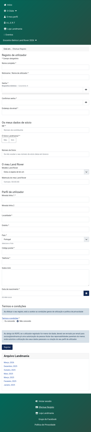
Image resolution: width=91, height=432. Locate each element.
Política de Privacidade (45, 425)
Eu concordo (10, 321)
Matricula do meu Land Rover (14, 178)
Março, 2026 (9, 362)
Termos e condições (10, 318)
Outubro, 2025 (9, 370)
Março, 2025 (9, 377)
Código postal (8, 248)
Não (5, 140)
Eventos (8, 35)
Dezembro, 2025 (10, 366)
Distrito (5, 225)
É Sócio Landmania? (11, 136)
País (4, 235)
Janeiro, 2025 (9, 385)
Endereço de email (10, 108)
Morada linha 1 (9, 195)
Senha (5, 83)
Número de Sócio (9, 150)
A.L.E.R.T (9, 23)
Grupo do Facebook (45, 419)
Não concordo (25, 321)
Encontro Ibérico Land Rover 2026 (18, 40)
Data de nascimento (11, 289)
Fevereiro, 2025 (10, 381)
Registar (7, 347)
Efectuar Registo (44, 407)
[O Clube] (15, 10)
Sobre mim (6, 268)
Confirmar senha (9, 98)
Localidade (7, 215)
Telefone (6, 258)
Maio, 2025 (8, 374)
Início (7, 5)
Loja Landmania (12, 29)
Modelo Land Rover (10, 168)
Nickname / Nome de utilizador (15, 73)
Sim (12, 140)
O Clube (8, 11)
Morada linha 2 (8, 205)
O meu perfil (10, 17)
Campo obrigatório (10, 58)
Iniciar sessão (43, 401)
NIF (4, 126)
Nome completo (9, 63)
